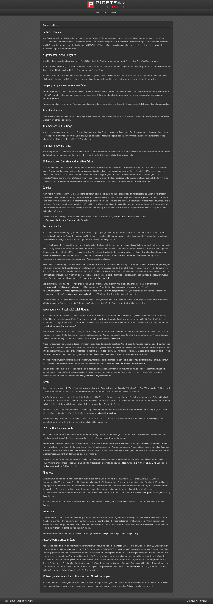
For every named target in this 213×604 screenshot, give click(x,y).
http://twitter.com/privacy (107, 413)
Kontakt (114, 12)
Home (97, 12)
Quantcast (71, 549)
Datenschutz (20, 601)
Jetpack (60, 545)
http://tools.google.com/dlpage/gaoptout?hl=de (92, 278)
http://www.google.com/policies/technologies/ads (60, 290)
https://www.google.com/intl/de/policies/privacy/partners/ (63, 287)
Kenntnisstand (115, 338)
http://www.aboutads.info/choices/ (121, 216)
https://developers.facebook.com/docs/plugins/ (59, 326)
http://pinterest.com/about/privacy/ (157, 492)
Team (105, 12)
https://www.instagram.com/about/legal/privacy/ (121, 533)
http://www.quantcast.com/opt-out (142, 566)
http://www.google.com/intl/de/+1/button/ (61, 466)
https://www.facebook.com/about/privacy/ (130, 363)
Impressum (29, 601)
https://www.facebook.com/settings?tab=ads (95, 375)
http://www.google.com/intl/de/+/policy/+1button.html (141, 463)
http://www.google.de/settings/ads (115, 290)
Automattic (119, 545)
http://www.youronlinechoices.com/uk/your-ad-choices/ (62, 220)
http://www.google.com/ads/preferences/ (82, 294)
